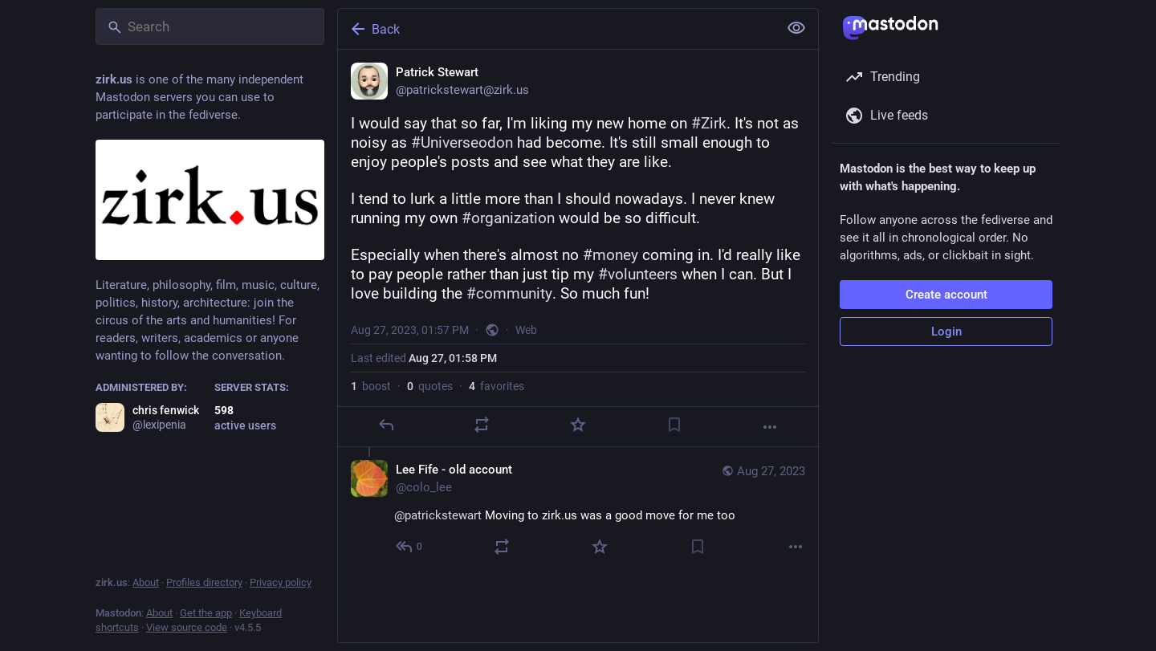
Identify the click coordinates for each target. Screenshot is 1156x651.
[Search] (210, 26)
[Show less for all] (796, 28)
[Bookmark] (674, 424)
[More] (769, 427)
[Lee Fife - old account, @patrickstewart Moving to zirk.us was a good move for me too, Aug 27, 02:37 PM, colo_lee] (578, 510)
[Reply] (386, 424)
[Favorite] (578, 424)
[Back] (556, 29)
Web (526, 329)
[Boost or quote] (481, 424)
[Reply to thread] (409, 546)
